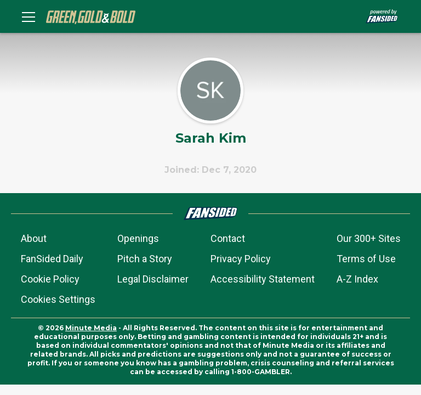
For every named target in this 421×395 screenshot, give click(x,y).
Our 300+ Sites (369, 238)
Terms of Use (366, 258)
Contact (227, 238)
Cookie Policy (50, 279)
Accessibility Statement (262, 279)
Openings (138, 238)
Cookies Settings (58, 299)
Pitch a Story (144, 258)
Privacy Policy (240, 258)
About (34, 238)
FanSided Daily (52, 258)
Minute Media (91, 328)
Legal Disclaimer (153, 279)
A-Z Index (357, 279)
